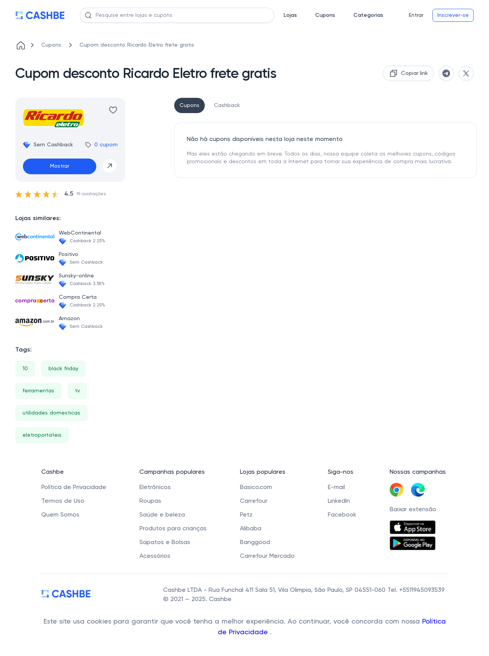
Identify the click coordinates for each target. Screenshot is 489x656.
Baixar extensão (413, 510)
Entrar (416, 15)
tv (77, 391)
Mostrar (59, 166)
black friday (63, 368)
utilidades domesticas (51, 413)
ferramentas (38, 391)
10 (25, 368)
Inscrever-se (453, 15)
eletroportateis (42, 435)
